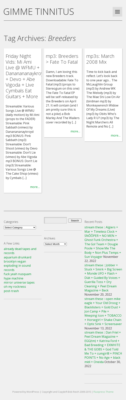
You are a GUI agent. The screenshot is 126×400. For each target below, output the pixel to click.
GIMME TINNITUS (38, 11)
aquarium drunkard (17, 257)
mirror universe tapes (19, 282)
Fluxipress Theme (103, 391)
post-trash (11, 291)
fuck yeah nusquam (17, 274)
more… (35, 187)
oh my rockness (15, 287)
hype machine (13, 278)
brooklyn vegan (15, 261)
